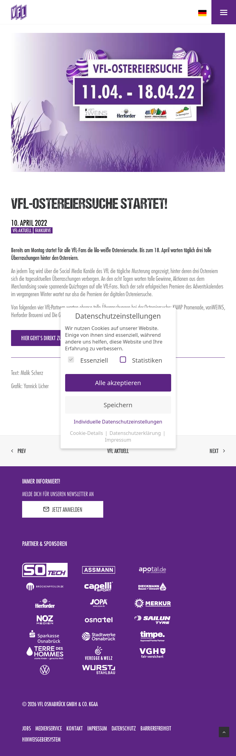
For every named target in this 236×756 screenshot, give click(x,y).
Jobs (26, 728)
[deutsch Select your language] (203, 13)
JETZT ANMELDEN (62, 509)
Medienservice (48, 728)
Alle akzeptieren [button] (118, 383)
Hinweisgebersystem (41, 739)
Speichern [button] (118, 405)
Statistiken (141, 360)
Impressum (97, 728)
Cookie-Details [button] (87, 433)
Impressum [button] (118, 439)
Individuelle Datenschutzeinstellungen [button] (118, 421)
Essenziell (88, 360)
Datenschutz (124, 728)
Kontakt (74, 728)
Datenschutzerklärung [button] (135, 433)
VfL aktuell (118, 451)
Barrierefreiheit (155, 728)
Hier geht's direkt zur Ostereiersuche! (58, 338)
